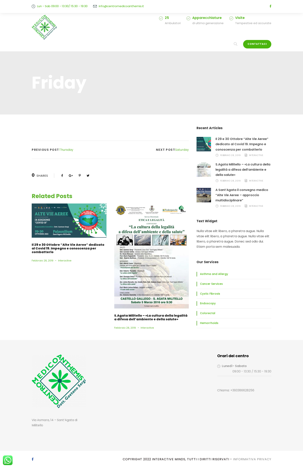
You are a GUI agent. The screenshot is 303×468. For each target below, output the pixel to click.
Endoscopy (206, 303)
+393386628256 (241, 390)
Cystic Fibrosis (209, 293)
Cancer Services (210, 283)
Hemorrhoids (207, 323)
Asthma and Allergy (211, 274)
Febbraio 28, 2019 (42, 256)
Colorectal (206, 313)
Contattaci (258, 44)
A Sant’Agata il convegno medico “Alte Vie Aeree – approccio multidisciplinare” (239, 195)
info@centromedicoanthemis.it (117, 6)
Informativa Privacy (252, 459)
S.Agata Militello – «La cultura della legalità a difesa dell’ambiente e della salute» (242, 169)
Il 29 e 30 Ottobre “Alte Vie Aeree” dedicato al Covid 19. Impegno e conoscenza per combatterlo (240, 144)
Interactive (62, 256)
